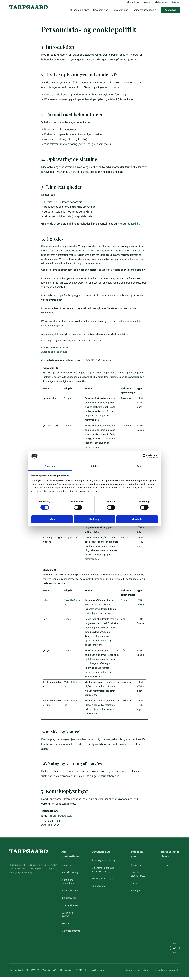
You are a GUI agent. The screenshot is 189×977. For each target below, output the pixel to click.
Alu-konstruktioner (79, 10)
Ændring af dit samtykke (54, 351)
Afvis (52, 519)
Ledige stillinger (132, 2)
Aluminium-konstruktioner (68, 881)
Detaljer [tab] (94, 466)
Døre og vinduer (69, 905)
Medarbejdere (161, 2)
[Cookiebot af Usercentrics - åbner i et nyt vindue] (145, 456)
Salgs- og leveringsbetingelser (138, 970)
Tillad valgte (94, 519)
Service (65, 923)
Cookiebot (105, 360)
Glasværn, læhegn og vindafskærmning (103, 869)
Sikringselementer (70, 930)
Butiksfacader (68, 898)
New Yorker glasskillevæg (138, 874)
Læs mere (166, 865)
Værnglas (136, 890)
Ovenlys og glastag (67, 914)
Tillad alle (137, 519)
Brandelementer (69, 890)
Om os (147, 2)
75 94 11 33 (81, 970)
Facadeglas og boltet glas (105, 860)
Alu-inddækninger (70, 872)
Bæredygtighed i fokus (144, 10)
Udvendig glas (100, 10)
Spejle (134, 883)
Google (67, 398)
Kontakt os (170, 10)
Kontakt (176, 2)
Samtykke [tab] (50, 466)
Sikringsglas (98, 886)
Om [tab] (139, 466)
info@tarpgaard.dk (128, 223)
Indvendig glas (120, 10)
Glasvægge (137, 865)
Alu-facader (67, 865)
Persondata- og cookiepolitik (167, 970)
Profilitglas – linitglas (103, 878)
